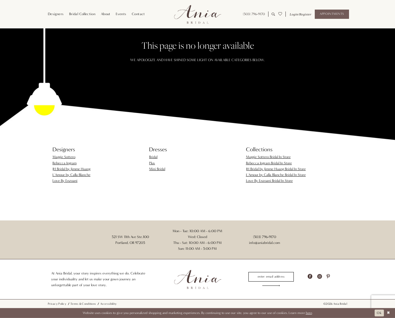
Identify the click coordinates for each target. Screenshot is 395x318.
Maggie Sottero (63, 157)
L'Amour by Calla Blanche (71, 175)
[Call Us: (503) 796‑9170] (254, 14)
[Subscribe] (271, 286)
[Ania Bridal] (197, 14)
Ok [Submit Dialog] (379, 313)
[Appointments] (332, 14)
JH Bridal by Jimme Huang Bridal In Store (276, 169)
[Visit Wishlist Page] (280, 14)
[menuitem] (55, 14)
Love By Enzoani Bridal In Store (269, 180)
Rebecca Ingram (64, 163)
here (309, 313)
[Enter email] (271, 276)
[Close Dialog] (388, 313)
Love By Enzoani (64, 180)
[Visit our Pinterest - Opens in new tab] (328, 276)
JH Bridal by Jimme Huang (71, 169)
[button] (300, 14)
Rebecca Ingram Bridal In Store (269, 163)
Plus (152, 163)
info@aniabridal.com (264, 243)
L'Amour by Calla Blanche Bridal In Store (276, 175)
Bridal (153, 157)
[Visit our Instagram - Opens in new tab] (319, 276)
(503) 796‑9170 (264, 237)
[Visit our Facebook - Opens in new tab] (310, 276)
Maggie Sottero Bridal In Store (268, 157)
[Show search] (273, 14)
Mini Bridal (157, 169)
